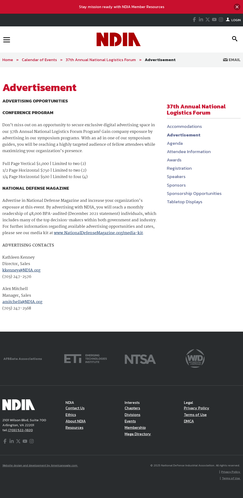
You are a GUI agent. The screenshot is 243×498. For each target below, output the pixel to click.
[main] (121, 199)
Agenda (175, 143)
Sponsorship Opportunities (194, 193)
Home (7, 60)
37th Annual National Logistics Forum (101, 60)
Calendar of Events (39, 60)
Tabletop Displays (184, 201)
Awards (174, 159)
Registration (179, 168)
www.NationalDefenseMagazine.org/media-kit (98, 233)
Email (232, 60)
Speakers (176, 176)
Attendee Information (189, 151)
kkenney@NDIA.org (21, 270)
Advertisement (160, 60)
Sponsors (176, 185)
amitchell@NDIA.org (22, 302)
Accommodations (184, 126)
